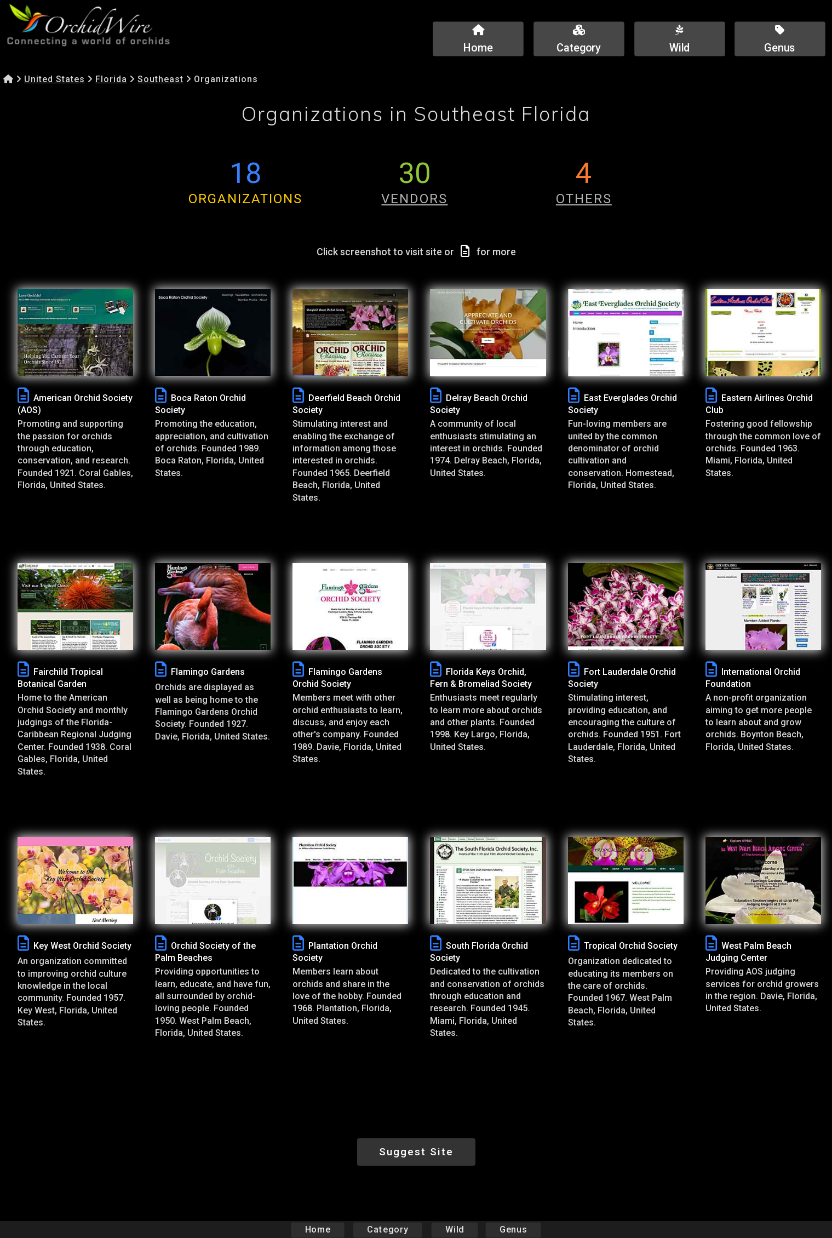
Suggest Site (416, 1151)
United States (54, 79)
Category (388, 1229)
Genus (513, 1229)
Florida (111, 79)
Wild (454, 1229)
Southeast (160, 79)
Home (317, 1229)
